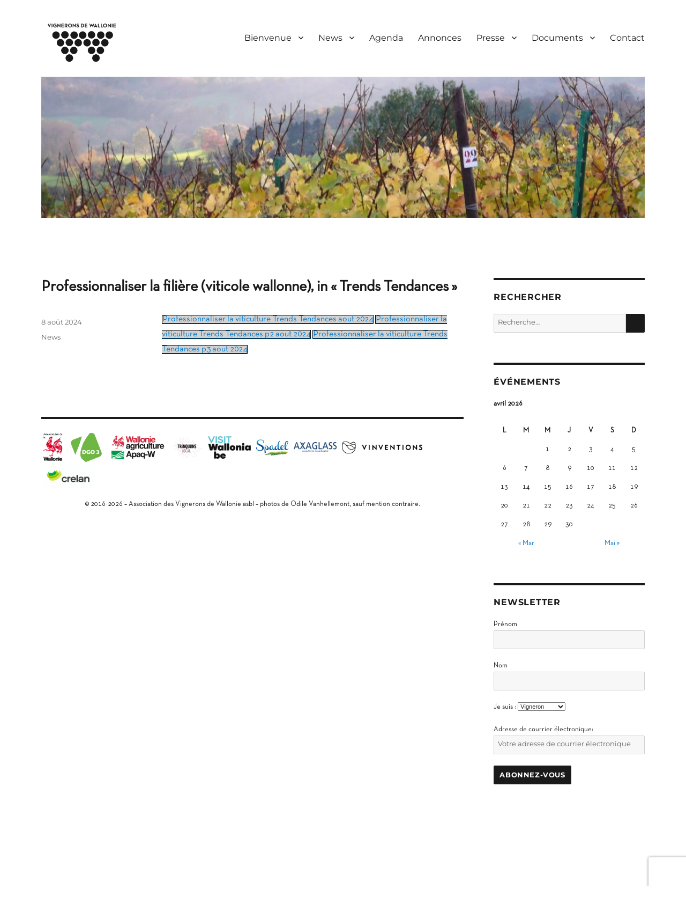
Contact (627, 38)
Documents (557, 38)
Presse (490, 38)
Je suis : (505, 707)
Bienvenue (268, 38)
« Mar (526, 543)
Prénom (505, 624)
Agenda (386, 38)
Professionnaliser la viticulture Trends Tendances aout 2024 (267, 319)
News (330, 38)
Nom (501, 666)
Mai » (612, 543)
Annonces (439, 38)
